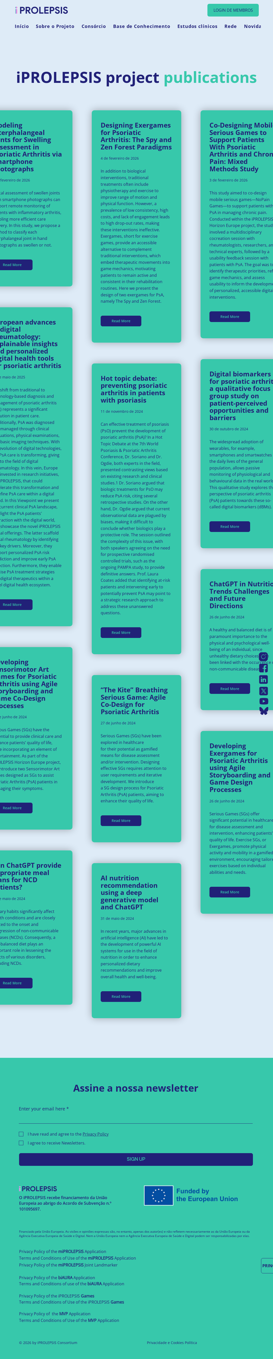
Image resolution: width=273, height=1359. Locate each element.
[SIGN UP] (136, 1159)
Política (191, 1342)
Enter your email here (42, 1108)
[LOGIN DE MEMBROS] (233, 10)
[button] (55, 26)
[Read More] (121, 321)
